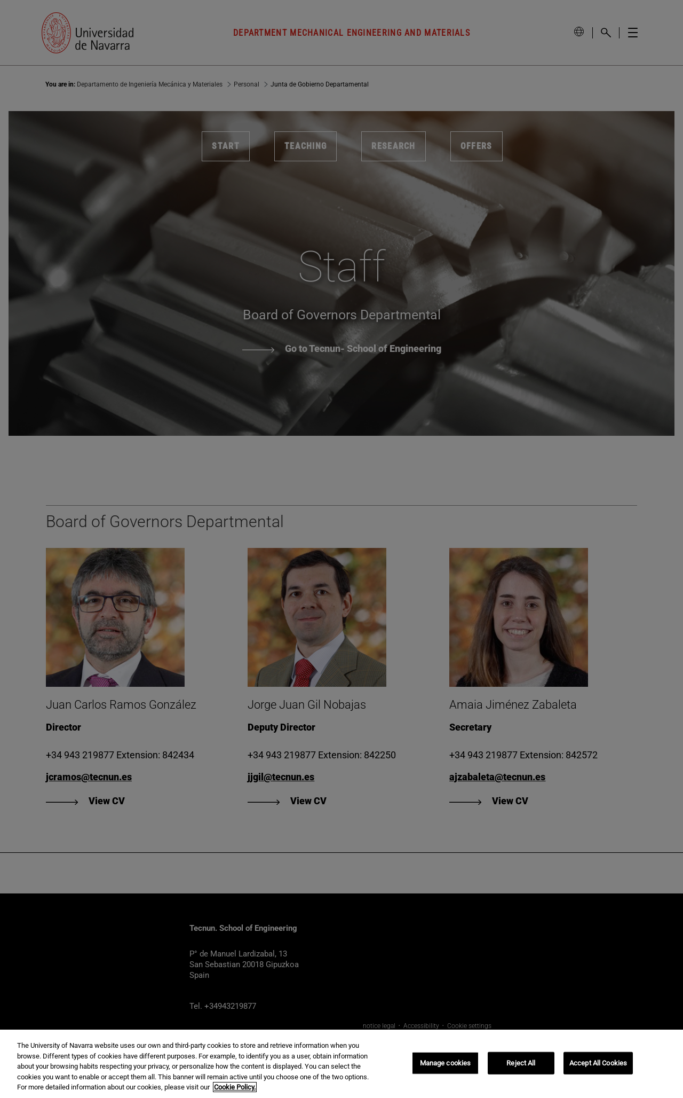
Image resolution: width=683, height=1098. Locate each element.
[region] (341, 1064)
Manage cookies (445, 1063)
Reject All (520, 1063)
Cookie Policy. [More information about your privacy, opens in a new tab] (235, 1087)
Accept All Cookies (598, 1063)
